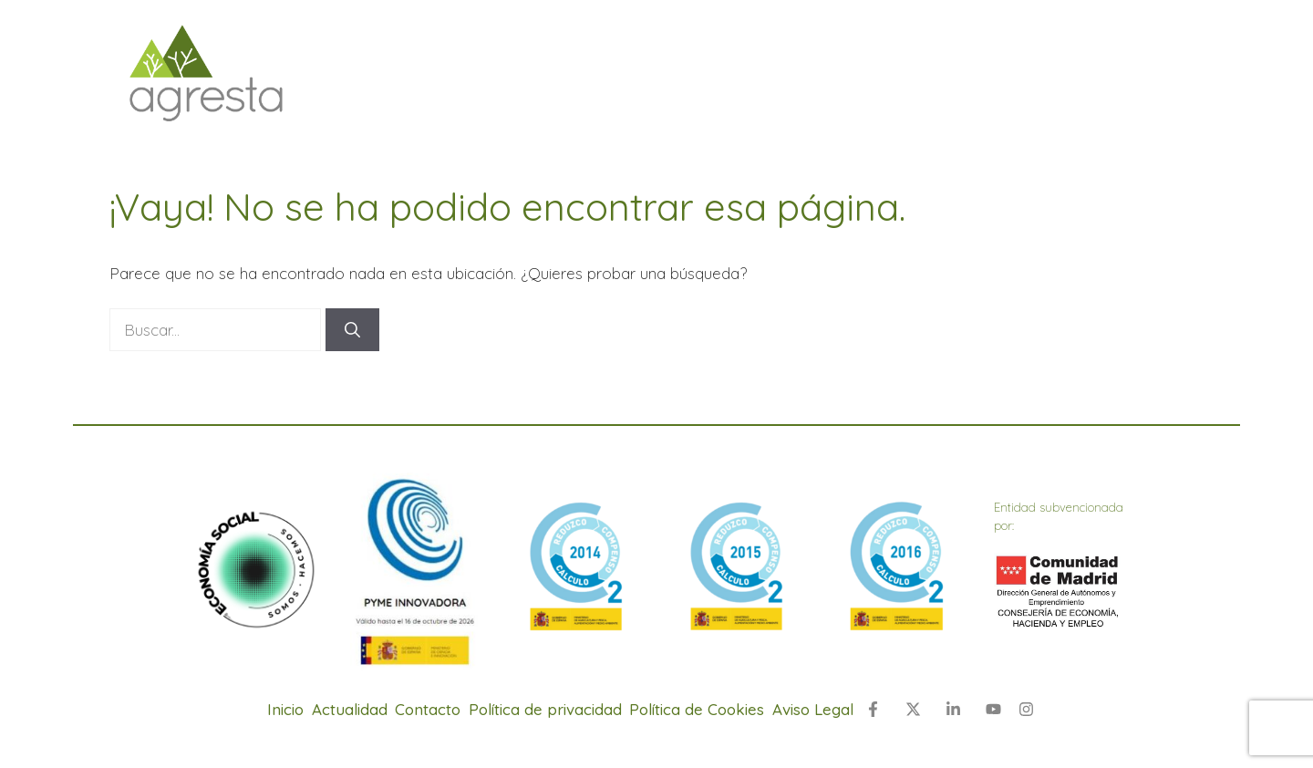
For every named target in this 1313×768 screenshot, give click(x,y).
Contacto (427, 709)
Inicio (285, 709)
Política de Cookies (696, 709)
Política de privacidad (545, 709)
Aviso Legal (812, 709)
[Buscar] (352, 330)
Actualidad (350, 709)
